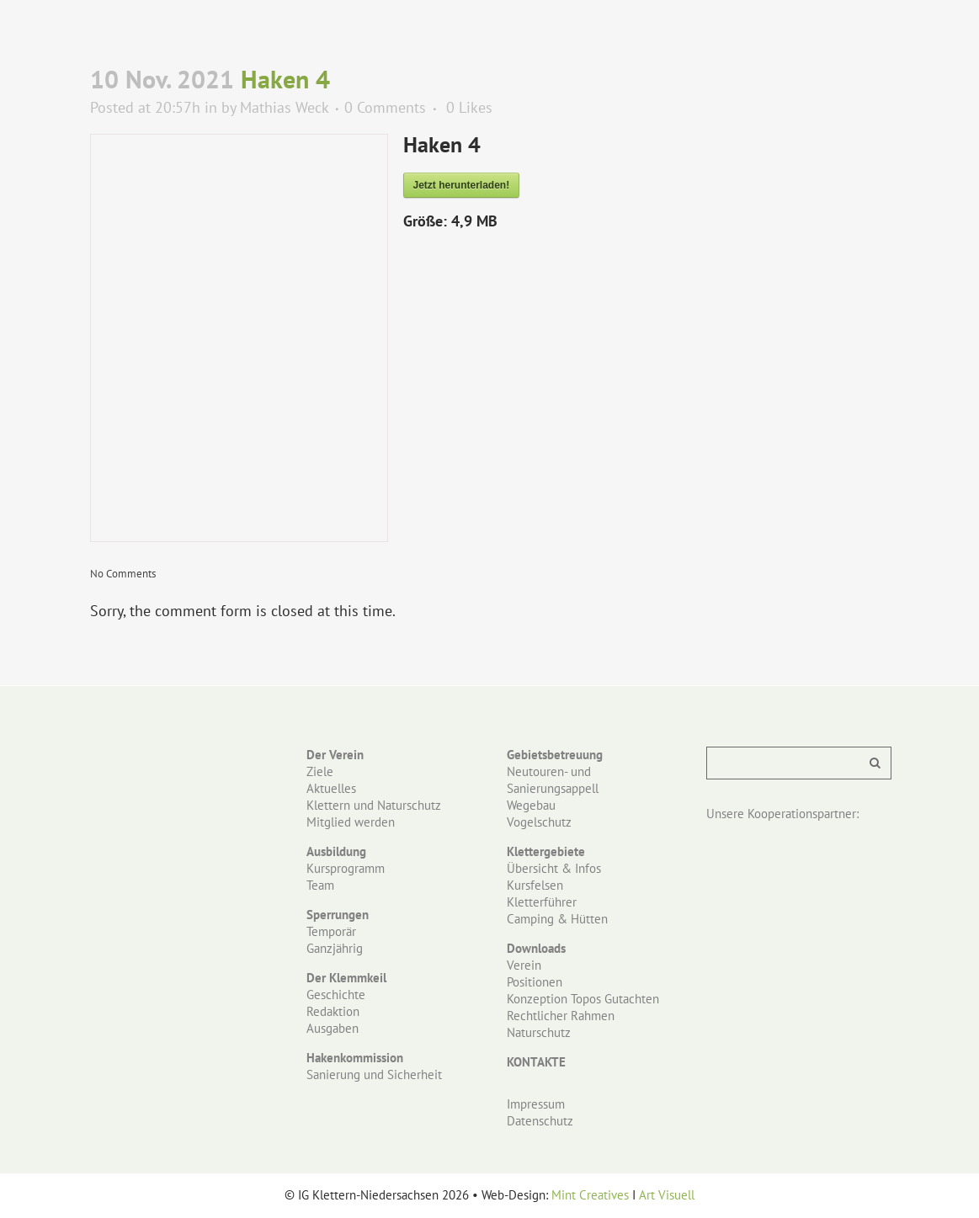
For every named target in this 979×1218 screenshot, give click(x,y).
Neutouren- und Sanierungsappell (553, 779)
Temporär (331, 931)
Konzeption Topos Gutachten (583, 999)
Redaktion (332, 1011)
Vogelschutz (539, 822)
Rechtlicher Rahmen (561, 1016)
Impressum (536, 1104)
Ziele (319, 771)
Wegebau (531, 805)
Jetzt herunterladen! (461, 185)
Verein (524, 965)
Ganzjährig (334, 948)
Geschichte (335, 995)
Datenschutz (540, 1121)
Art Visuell (666, 1195)
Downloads (536, 948)
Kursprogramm (345, 868)
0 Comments (385, 107)
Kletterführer (542, 902)
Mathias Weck (284, 107)
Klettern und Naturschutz (373, 805)
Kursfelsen (535, 885)
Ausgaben (332, 1028)
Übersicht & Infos (554, 868)
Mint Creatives (590, 1195)
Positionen (534, 982)
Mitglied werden (350, 822)
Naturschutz (539, 1032)
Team (320, 885)
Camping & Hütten (557, 919)
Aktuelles (331, 788)
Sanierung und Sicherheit (374, 1074)
